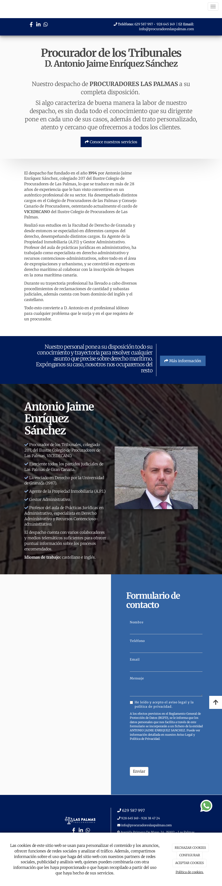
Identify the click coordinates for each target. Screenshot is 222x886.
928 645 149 (166, 24)
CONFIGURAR (189, 855)
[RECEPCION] (171, 229)
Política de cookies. (190, 872)
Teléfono (137, 641)
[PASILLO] (171, 262)
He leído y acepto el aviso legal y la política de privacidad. (162, 704)
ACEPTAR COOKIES (189, 863)
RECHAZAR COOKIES (190, 848)
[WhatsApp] (45, 25)
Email (135, 659)
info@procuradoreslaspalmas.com (166, 29)
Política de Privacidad (145, 739)
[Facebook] (31, 25)
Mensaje (137, 678)
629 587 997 (143, 24)
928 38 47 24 (150, 818)
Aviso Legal (185, 734)
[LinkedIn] (38, 25)
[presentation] (166, 753)
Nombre (137, 622)
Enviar (139, 771)
